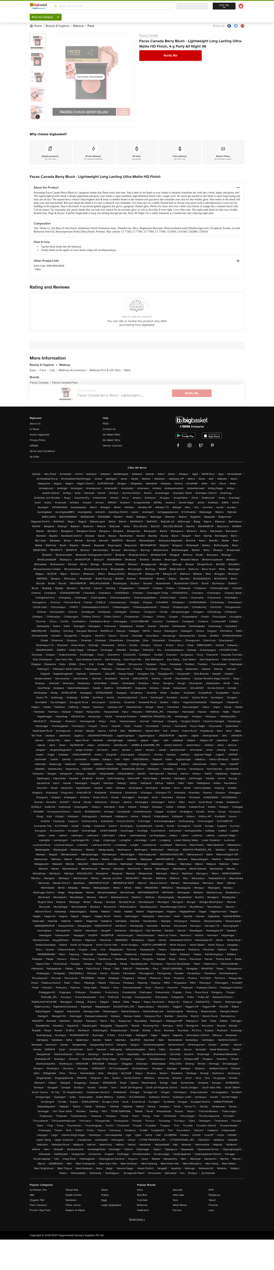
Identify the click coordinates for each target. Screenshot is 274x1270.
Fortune (213, 1205)
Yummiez (142, 1200)
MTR (211, 1189)
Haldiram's (143, 1210)
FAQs (106, 423)
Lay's (211, 1210)
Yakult (212, 1200)
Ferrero (177, 1210)
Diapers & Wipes (75, 1210)
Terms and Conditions (42, 451)
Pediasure (214, 1195)
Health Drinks (73, 1195)
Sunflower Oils (38, 1189)
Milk (32, 1195)
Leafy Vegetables (111, 1205)
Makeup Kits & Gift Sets (106, 370)
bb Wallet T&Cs (111, 440)
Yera (175, 1200)
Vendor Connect (112, 445)
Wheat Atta (71, 1189)
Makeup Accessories (73, 370)
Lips (53, 370)
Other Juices (73, 1205)
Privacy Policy (38, 440)
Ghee (104, 1189)
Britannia (142, 1205)
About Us (35, 423)
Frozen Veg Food (40, 1210)
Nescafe (177, 1189)
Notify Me (170, 55)
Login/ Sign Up (224, 6)
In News (34, 429)
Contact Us (109, 429)
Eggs (104, 1200)
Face (44, 370)
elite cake (178, 1195)
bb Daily (34, 456)
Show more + (137, 1219)
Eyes (34, 370)
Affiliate (34, 445)
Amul (140, 1189)
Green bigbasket (39, 434)
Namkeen (71, 1200)
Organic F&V (37, 1200)
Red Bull (142, 1195)
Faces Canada (148, 35)
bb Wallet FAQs (111, 434)
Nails (127, 370)
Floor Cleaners (38, 1205)
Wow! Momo (180, 1205)
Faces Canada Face (65, 382)
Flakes (105, 1195)
